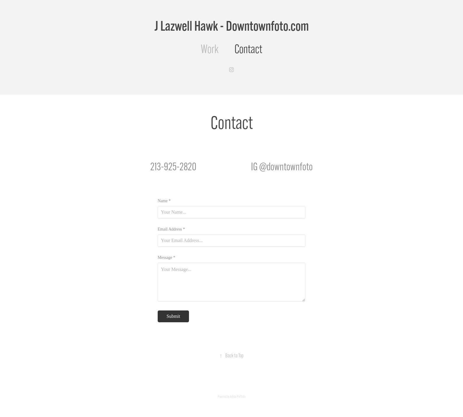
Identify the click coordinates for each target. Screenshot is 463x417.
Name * (164, 201)
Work (210, 49)
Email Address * (171, 229)
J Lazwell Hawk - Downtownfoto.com (231, 25)
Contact (248, 49)
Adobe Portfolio (238, 397)
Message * (166, 258)
